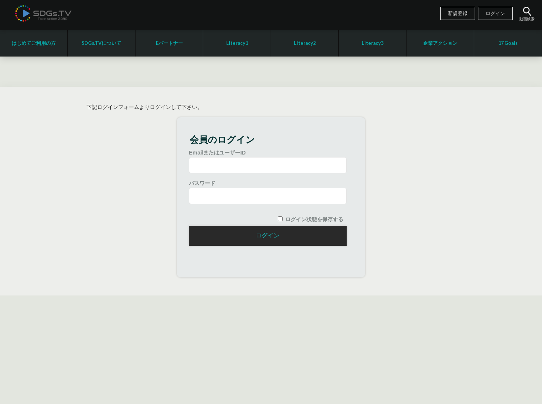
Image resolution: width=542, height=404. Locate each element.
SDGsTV (43, 13)
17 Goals (508, 43)
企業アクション (440, 43)
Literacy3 (373, 43)
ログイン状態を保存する (314, 219)
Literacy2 (305, 43)
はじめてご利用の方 (34, 43)
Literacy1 (237, 43)
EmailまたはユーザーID (217, 153)
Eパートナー (169, 43)
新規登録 (457, 13)
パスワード (202, 183)
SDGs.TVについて (101, 43)
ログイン (495, 13)
